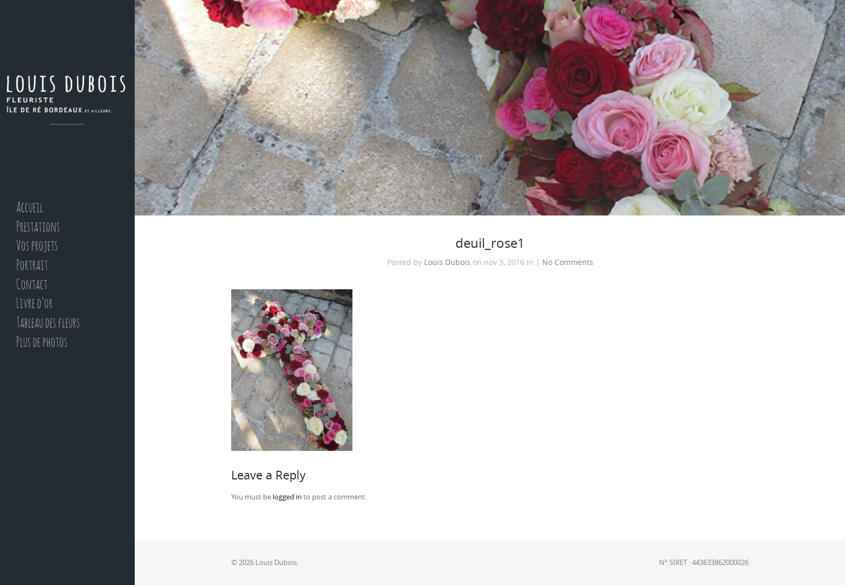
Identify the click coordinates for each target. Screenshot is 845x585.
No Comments (567, 262)
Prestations (38, 227)
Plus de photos (41, 343)
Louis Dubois (447, 262)
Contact (31, 285)
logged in (287, 497)
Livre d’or (34, 304)
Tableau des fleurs (48, 323)
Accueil (29, 208)
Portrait (32, 266)
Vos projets (37, 246)
